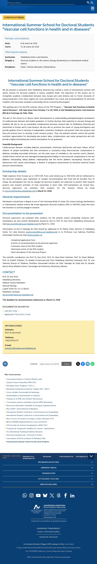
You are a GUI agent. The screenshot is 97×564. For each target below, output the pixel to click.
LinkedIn (88, 364)
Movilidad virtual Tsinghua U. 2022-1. (20, 386)
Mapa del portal (58, 551)
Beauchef (36, 548)
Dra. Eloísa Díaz (46, 548)
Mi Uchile (66, 3)
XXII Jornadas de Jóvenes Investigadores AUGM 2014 (26, 425)
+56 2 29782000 (31, 551)
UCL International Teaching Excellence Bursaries (24, 432)
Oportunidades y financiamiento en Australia (23, 395)
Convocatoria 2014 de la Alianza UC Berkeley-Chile (25, 438)
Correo (73, 3)
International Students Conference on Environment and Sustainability (32, 412)
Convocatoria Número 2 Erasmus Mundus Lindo (24, 379)
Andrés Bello (27, 548)
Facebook (82, 363)
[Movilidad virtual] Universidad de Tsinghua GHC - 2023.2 (28, 389)
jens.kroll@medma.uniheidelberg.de (20, 191)
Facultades (43, 3)
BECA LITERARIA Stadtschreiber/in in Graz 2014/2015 (26, 422)
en (80, 3)
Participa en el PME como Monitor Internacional (24, 399)
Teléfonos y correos (45, 551)
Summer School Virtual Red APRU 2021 (21, 382)
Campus (19, 548)
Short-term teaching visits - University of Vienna (24, 435)
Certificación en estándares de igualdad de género (49, 521)
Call (11, 311)
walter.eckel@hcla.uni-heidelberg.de (41, 232)
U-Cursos (56, 3)
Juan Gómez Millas (60, 548)
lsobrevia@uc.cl (35, 235)
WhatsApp (92, 364)
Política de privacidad (62, 557)
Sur (69, 548)
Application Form (17, 314)
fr (83, 3)
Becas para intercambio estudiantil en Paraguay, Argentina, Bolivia (31, 405)
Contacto (68, 551)
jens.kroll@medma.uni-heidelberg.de (20, 348)
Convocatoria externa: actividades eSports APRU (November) (29, 402)
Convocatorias (14, 17)
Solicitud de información (48, 537)
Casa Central (69, 544)
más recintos (75, 548)
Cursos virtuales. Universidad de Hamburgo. (23, 392)
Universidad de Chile (38, 557)
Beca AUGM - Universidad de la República (22, 409)
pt (87, 3)
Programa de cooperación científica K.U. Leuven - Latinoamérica (30, 428)
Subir (5, 363)
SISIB (28, 557)
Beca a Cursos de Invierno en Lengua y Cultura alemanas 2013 (30, 418)
